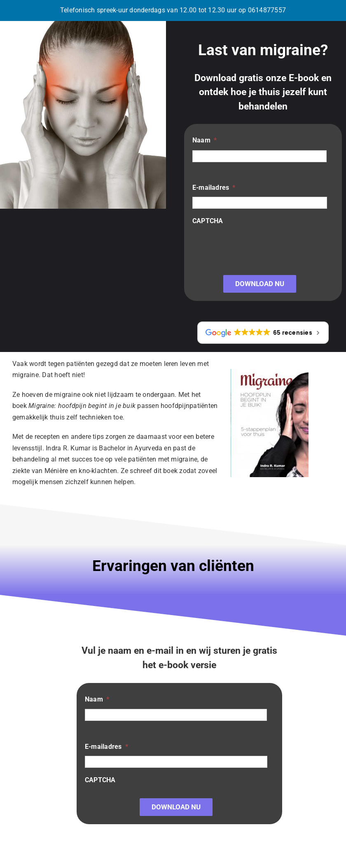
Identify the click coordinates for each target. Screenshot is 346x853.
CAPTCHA (207, 221)
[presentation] (255, 246)
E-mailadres (214, 187)
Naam (204, 140)
